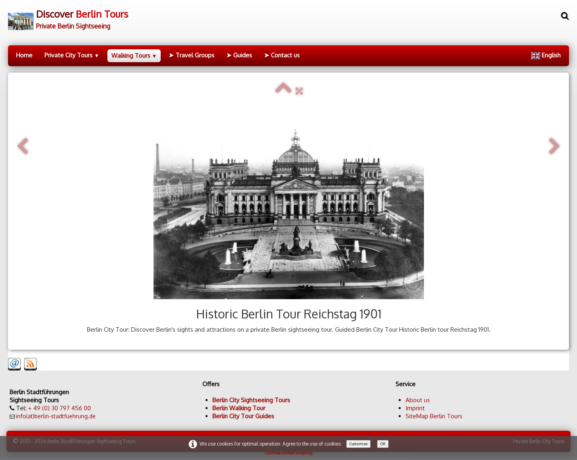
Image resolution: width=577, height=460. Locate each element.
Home (24, 55)
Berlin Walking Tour (238, 408)
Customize (358, 443)
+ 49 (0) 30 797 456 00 (59, 408)
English (546, 55)
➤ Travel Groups (191, 55)
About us (418, 400)
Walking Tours (134, 55)
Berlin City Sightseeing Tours (251, 400)
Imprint (415, 408)
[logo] (68, 16)
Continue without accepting (289, 452)
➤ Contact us (282, 55)
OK (382, 443)
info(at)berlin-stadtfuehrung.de (56, 416)
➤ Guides (239, 55)
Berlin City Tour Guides (243, 416)
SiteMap (417, 416)
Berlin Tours (446, 416)
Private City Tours (71, 55)
